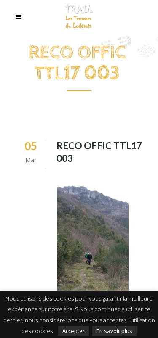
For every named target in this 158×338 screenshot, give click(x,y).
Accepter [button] (73, 331)
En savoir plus (114, 331)
